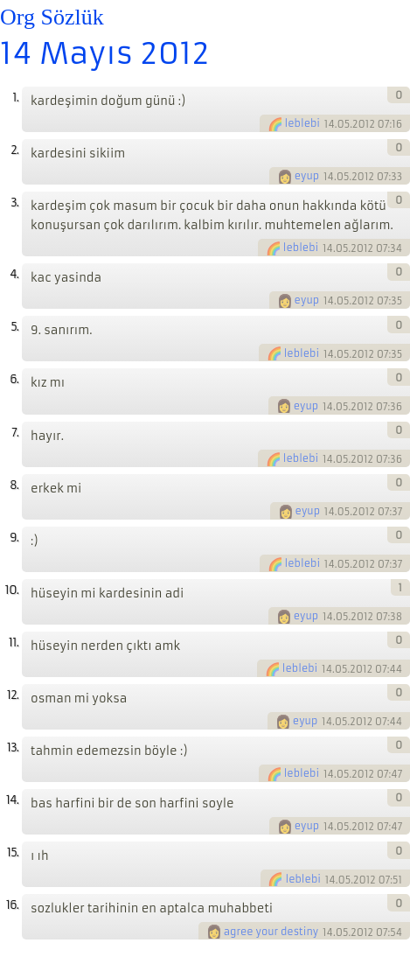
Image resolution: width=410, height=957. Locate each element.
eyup (307, 176)
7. (14, 432)
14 (329, 124)
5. (14, 326)
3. (14, 202)
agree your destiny (271, 932)
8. (14, 485)
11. (13, 642)
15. (12, 852)
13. (12, 747)
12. (12, 695)
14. (12, 800)
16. (12, 905)
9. (14, 537)
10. (11, 590)
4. (14, 274)
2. (14, 150)
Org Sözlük (52, 17)
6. (14, 379)
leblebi (302, 123)
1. (15, 97)
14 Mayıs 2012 (105, 53)
